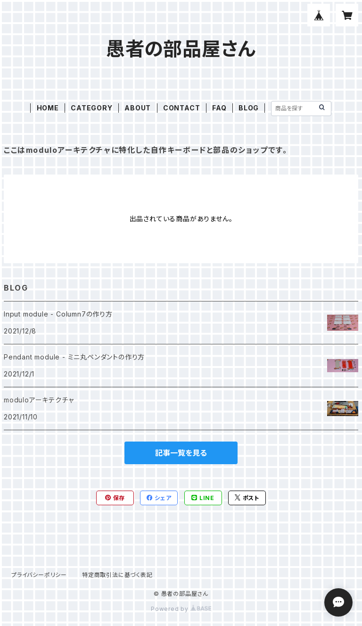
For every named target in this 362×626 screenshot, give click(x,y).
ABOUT (137, 108)
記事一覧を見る (181, 453)
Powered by (181, 608)
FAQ (219, 108)
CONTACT (181, 108)
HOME (48, 108)
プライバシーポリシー (39, 574)
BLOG (249, 108)
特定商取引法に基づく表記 (117, 574)
